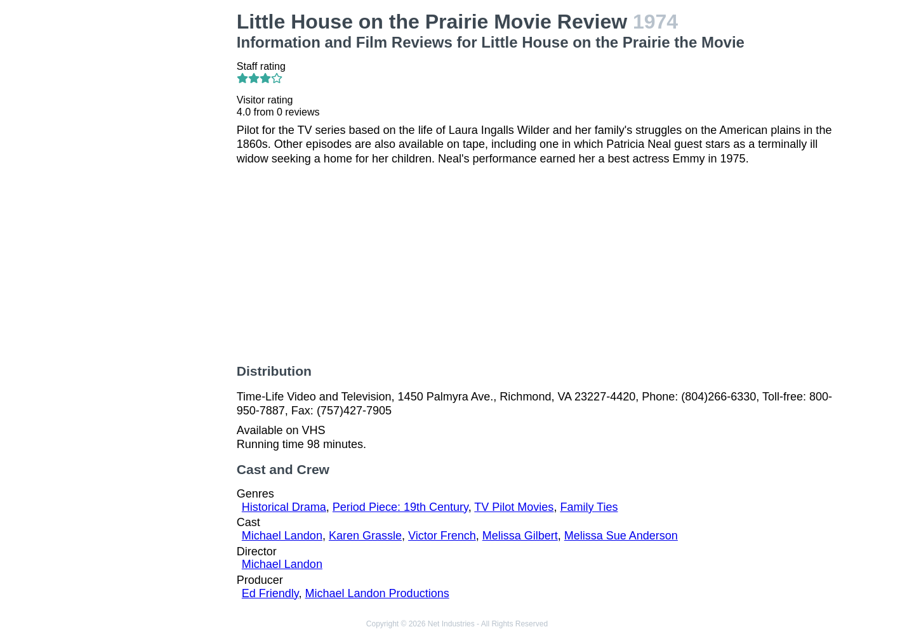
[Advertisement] (159, 200)
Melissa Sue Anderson (621, 535)
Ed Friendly (270, 593)
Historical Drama (284, 507)
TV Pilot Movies (513, 507)
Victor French (442, 535)
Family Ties (589, 507)
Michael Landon (282, 535)
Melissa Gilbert (520, 535)
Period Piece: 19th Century (400, 507)
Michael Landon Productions (377, 593)
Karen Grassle (365, 535)
